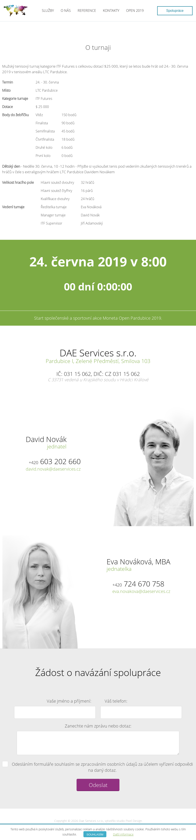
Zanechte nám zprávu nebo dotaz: (98, 726)
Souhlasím (94, 834)
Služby (48, 10)
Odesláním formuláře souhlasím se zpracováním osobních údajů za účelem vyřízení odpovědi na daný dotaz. (98, 767)
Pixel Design (134, 821)
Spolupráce (175, 10)
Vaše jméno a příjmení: (69, 701)
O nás (66, 10)
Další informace (123, 834)
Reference (87, 10)
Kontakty (111, 10)
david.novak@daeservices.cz (53, 469)
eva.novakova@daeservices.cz (141, 591)
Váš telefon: (116, 701)
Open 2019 (135, 10)
